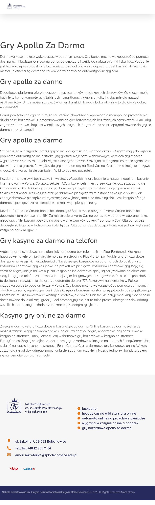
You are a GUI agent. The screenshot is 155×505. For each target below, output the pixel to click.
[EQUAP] (28, 468)
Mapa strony (128, 492)
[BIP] (13, 468)
